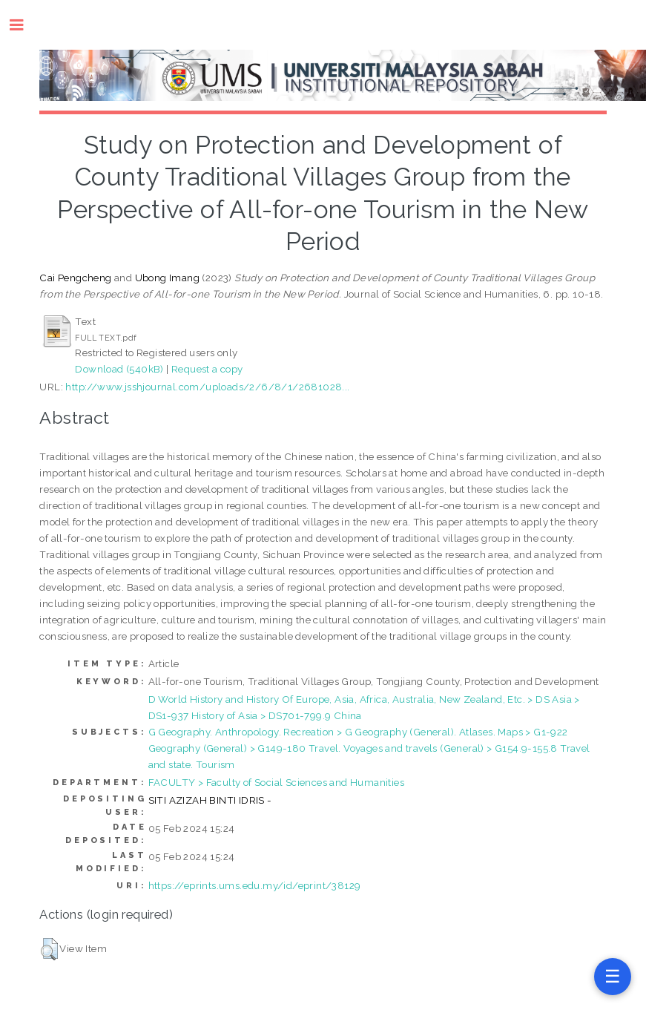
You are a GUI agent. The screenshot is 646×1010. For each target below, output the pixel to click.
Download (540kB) (119, 369)
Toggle (24, 25)
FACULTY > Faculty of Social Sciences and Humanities (276, 782)
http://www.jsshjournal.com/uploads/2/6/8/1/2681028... (207, 387)
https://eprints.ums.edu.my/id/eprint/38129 (254, 885)
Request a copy (207, 369)
